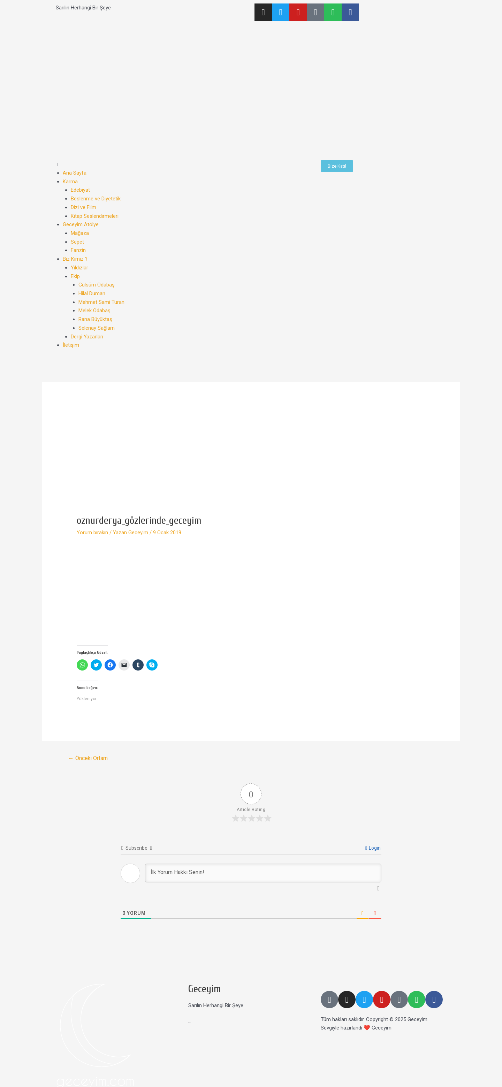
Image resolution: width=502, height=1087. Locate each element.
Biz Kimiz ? (75, 256)
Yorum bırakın (92, 527)
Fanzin (78, 248)
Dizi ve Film (83, 206)
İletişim (71, 340)
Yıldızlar (79, 265)
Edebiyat (80, 189)
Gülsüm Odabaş (96, 281)
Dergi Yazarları (87, 332)
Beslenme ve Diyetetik (96, 198)
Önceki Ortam (88, 753)
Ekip (75, 273)
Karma (70, 181)
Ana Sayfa (74, 173)
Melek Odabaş (94, 307)
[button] (185, 164)
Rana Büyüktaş (95, 315)
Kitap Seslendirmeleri (95, 215)
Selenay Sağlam (96, 323)
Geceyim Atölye (81, 223)
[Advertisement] (251, 457)
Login (373, 843)
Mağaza (80, 231)
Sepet (77, 240)
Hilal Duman (91, 290)
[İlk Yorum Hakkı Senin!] (263, 868)
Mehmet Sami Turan (101, 298)
